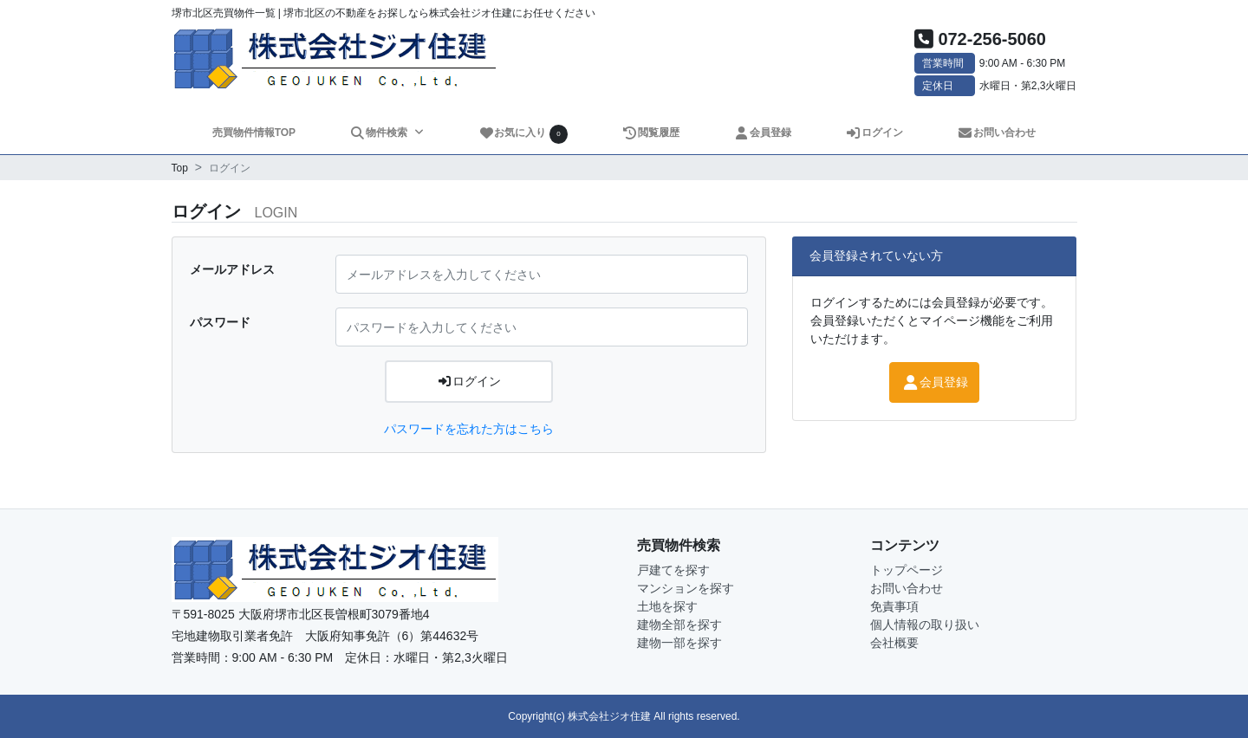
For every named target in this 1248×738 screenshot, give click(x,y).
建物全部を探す (679, 624)
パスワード (220, 322)
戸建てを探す (673, 570)
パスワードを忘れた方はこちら (469, 429)
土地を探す (667, 606)
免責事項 (894, 606)
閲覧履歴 (651, 132)
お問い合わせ (997, 132)
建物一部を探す (679, 643)
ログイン (875, 132)
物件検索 (379, 132)
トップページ (906, 570)
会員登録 (763, 132)
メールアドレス (232, 269)
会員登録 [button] (934, 382)
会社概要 (894, 643)
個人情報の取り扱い (924, 624)
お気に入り (523, 134)
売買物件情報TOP (254, 132)
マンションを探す (685, 588)
